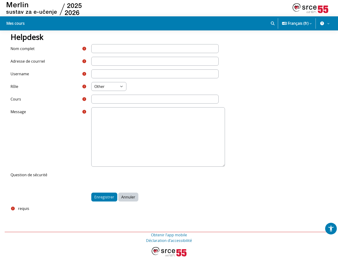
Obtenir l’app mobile (169, 244)
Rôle (20, 96)
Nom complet (29, 58)
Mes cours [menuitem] (15, 23)
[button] (272, 23)
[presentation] (129, 189)
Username (26, 83)
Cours (22, 108)
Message (24, 121)
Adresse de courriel (34, 70)
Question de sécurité (35, 184)
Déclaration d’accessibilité (169, 250)
